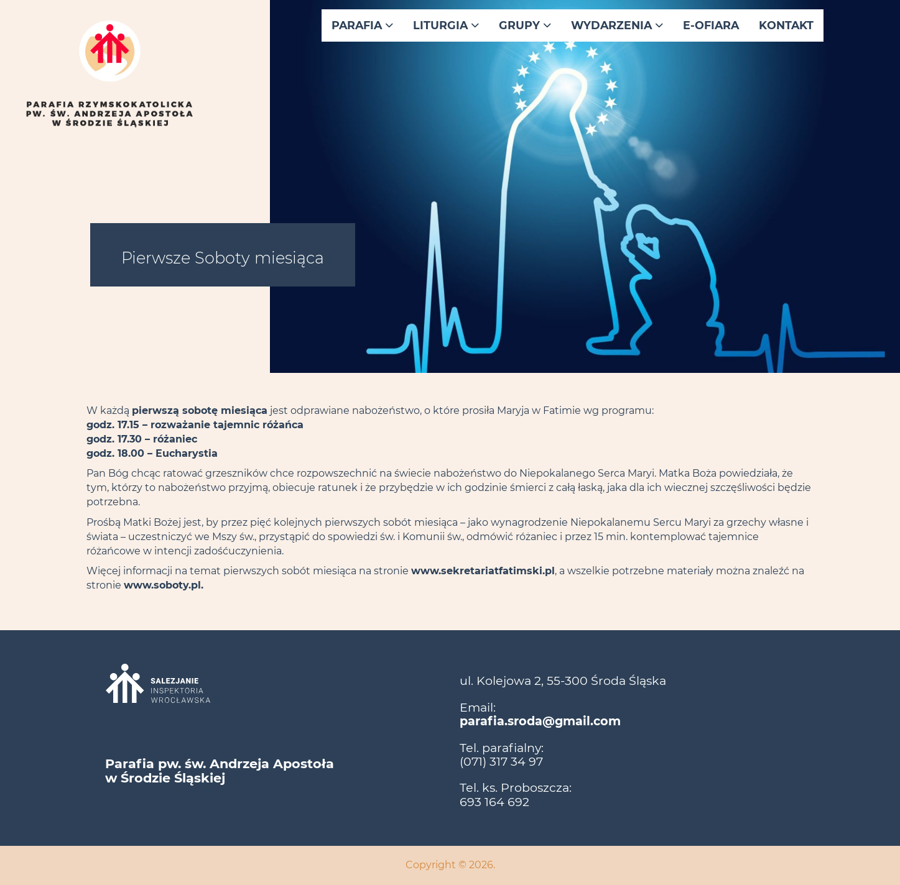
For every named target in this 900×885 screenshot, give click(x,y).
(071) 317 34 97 (501, 761)
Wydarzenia (617, 25)
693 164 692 (494, 801)
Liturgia (446, 25)
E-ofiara (711, 25)
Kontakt (786, 25)
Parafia (362, 25)
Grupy (525, 25)
